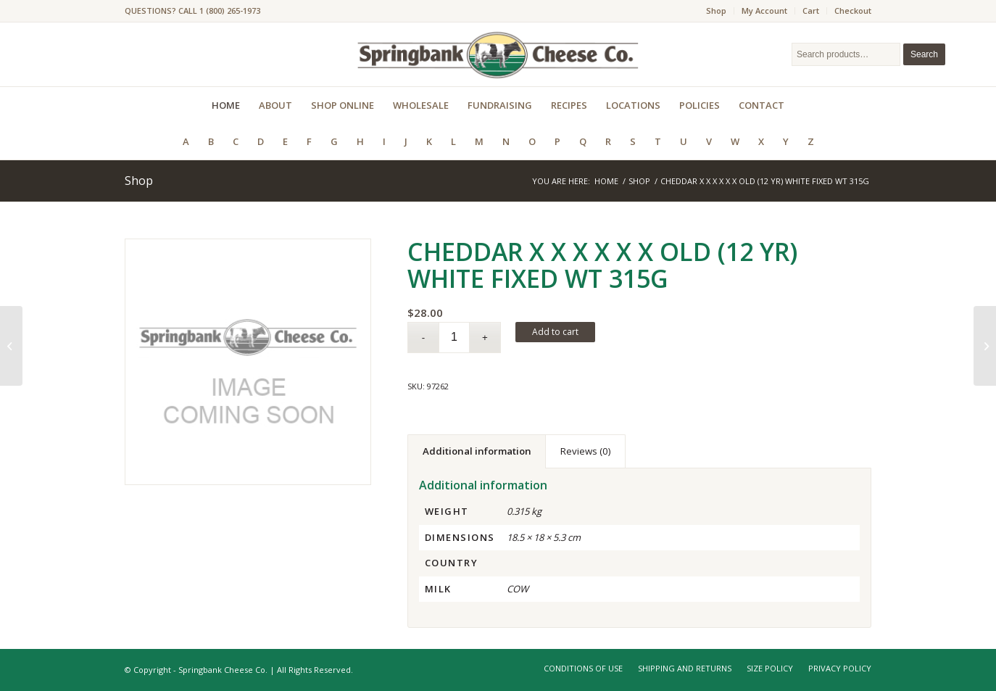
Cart (810, 10)
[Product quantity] (454, 337)
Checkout (852, 10)
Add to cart (555, 332)
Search (924, 54)
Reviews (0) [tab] (585, 451)
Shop (716, 10)
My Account (764, 10)
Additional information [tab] (477, 451)
